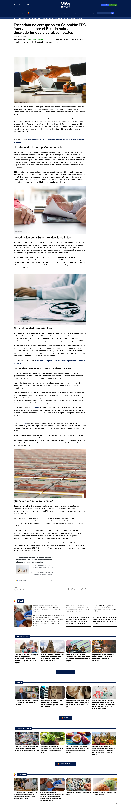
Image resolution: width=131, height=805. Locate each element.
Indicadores (91, 13)
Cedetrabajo (22, 423)
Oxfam (36, 408)
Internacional (66, 13)
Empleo (55, 13)
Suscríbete (104, 5)
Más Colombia (19, 590)
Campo (47, 13)
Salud (19, 18)
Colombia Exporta (36, 13)
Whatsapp (113, 5)
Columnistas (78, 13)
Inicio (15, 18)
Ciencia (66, 718)
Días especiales (67, 672)
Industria (23, 13)
